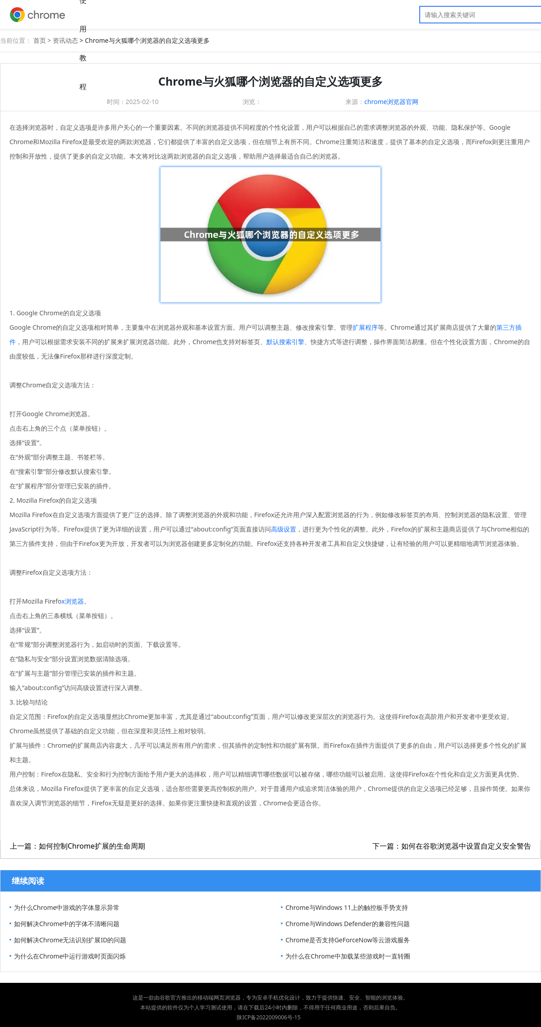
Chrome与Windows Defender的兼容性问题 (347, 923)
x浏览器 (72, 601)
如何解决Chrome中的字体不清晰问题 (66, 923)
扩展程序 (365, 327)
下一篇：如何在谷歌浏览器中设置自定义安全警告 (451, 846)
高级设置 (283, 529)
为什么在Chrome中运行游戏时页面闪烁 (70, 956)
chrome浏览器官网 (391, 101)
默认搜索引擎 (285, 341)
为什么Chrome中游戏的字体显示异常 (66, 907)
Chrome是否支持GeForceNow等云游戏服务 (347, 940)
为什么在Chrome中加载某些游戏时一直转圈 (347, 956)
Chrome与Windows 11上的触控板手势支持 (346, 907)
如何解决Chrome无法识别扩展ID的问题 (70, 940)
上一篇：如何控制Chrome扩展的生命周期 (77, 846)
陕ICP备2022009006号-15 (268, 1017)
